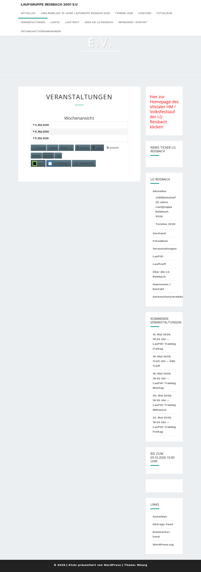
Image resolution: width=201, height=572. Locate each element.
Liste (97, 148)
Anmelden (160, 516)
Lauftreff (72, 22)
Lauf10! (55, 22)
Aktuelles (28, 13)
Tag (58, 155)
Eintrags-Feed (163, 524)
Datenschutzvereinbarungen (41, 31)
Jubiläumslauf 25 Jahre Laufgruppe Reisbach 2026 (75, 13)
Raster (83, 148)
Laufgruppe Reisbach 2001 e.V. (49, 4)
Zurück (38, 147)
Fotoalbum (164, 13)
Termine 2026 (124, 13)
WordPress (112, 565)
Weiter (66, 147)
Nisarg (142, 565)
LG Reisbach (58, 163)
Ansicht (113, 148)
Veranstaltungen (33, 22)
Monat (36, 155)
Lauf (37, 163)
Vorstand (144, 13)
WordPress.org (163, 544)
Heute (53, 147)
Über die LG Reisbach (99, 22)
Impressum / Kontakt (132, 22)
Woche (48, 155)
